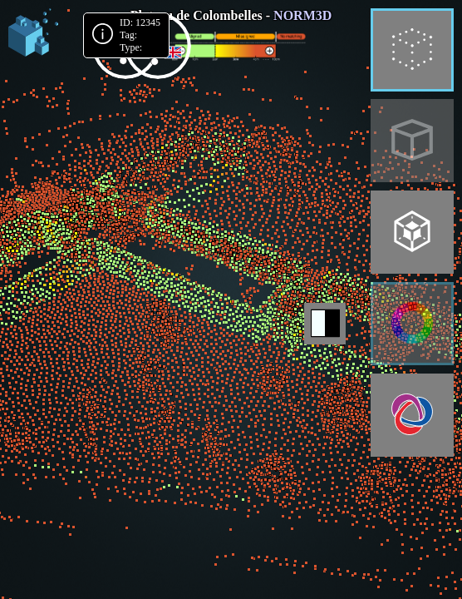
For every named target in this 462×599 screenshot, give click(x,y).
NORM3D (302, 15)
